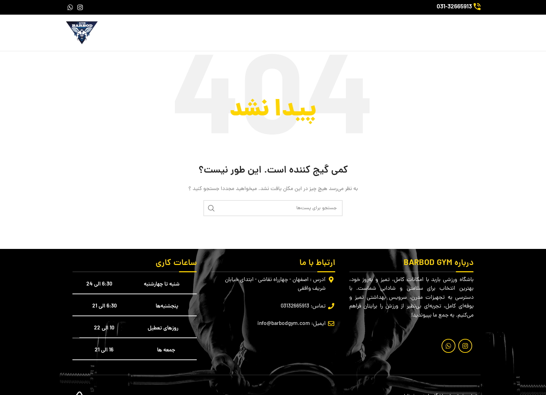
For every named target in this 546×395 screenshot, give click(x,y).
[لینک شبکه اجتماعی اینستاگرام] (80, 7)
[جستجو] (273, 208)
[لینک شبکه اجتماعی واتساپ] (70, 7)
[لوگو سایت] (81, 33)
